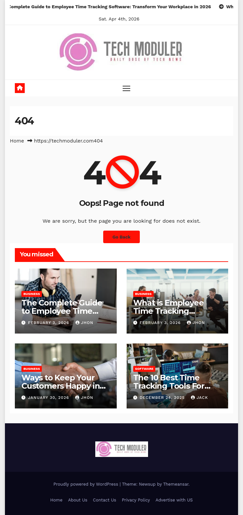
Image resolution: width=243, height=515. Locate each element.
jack (199, 397)
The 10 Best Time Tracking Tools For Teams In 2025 (168, 386)
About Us (77, 500)
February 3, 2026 (49, 322)
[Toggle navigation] (126, 88)
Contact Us (104, 500)
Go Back (121, 237)
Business (31, 294)
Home (17, 141)
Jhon (85, 322)
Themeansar (176, 484)
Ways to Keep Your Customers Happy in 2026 (60, 386)
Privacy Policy (136, 500)
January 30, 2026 (49, 397)
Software (144, 368)
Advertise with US (174, 500)
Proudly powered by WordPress (86, 484)
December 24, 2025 (162, 397)
